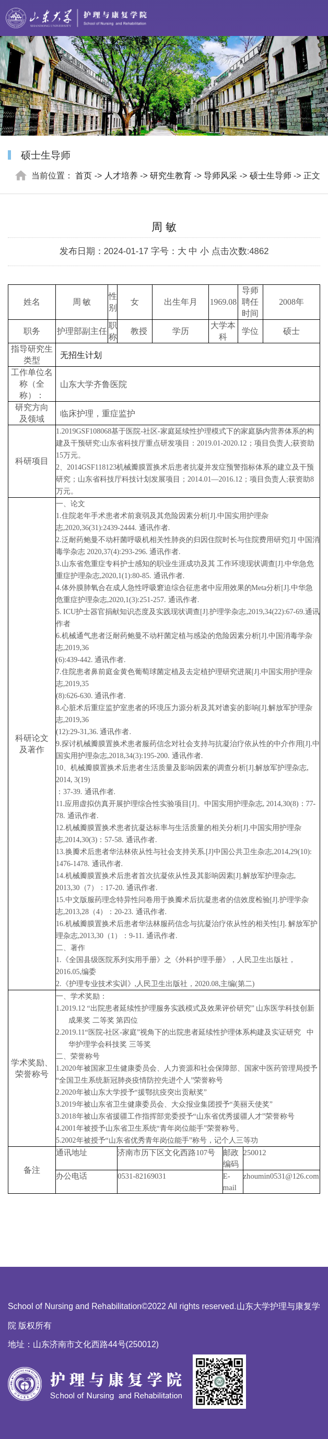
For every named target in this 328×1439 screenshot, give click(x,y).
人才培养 (121, 175)
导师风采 (220, 175)
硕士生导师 (270, 175)
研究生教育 (171, 175)
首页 (83, 175)
